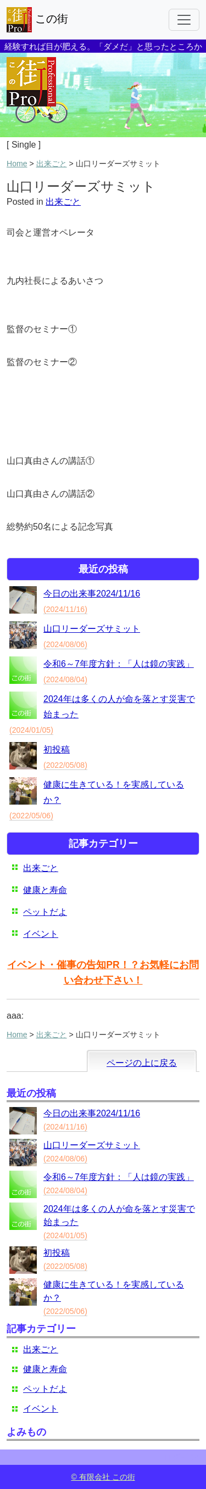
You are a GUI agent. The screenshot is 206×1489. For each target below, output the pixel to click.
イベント (40, 934)
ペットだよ (45, 912)
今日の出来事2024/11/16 (91, 593)
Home (17, 163)
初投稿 (56, 749)
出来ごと (51, 163)
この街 (37, 19)
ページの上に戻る (142, 1062)
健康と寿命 (45, 890)
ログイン (180, 1457)
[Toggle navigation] (184, 20)
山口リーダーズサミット (91, 628)
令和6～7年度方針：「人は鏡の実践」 (118, 663)
